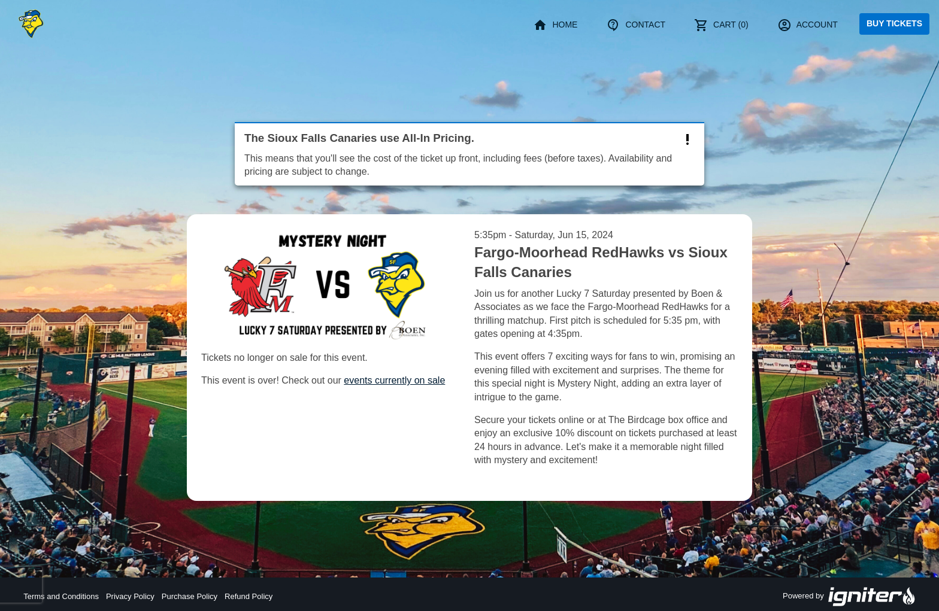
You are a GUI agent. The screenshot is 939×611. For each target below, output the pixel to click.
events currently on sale (394, 380)
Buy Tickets (894, 23)
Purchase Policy (189, 596)
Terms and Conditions (61, 596)
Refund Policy (248, 596)
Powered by (849, 596)
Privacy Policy (130, 596)
